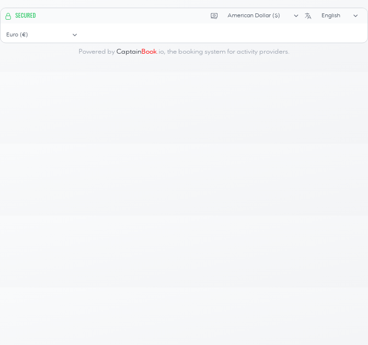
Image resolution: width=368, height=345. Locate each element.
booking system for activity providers (233, 52)
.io (140, 52)
